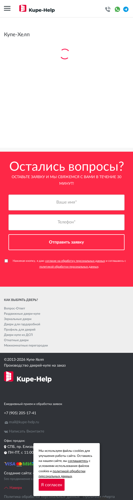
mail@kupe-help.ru (24, 422)
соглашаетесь (78, 460)
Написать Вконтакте (26, 431)
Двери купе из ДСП (18, 334)
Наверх (13, 488)
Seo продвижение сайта (21, 478)
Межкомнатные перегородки (26, 345)
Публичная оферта (99, 497)
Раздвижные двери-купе (22, 313)
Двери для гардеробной (22, 324)
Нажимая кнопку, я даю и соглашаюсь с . (65, 263)
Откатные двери (16, 340)
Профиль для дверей (19, 329)
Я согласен (51, 485)
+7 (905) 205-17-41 (20, 413)
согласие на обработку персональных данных (75, 260)
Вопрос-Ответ (14, 308)
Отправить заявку (66, 242)
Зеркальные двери (17, 319)
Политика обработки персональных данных (42, 497)
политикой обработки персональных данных (68, 266)
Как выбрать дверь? (21, 299)
